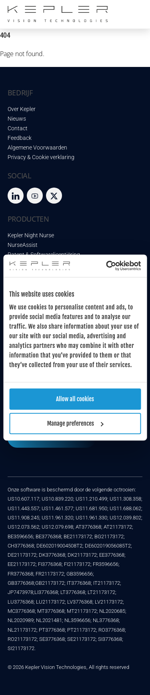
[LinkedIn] (16, 195)
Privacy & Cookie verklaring (41, 157)
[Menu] (134, 11)
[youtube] (35, 195)
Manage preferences (75, 423)
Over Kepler (22, 109)
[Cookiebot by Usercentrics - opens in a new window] (107, 266)
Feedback (20, 138)
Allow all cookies (75, 399)
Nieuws (17, 118)
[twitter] (54, 195)
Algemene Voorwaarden (37, 147)
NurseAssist (23, 245)
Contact (18, 128)
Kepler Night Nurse (31, 235)
